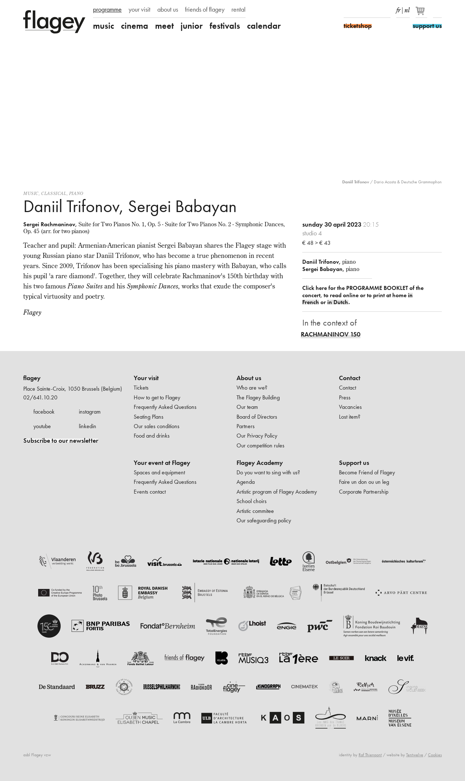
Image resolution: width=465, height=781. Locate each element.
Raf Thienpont (370, 755)
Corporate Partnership (363, 491)
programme (107, 9)
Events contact (150, 491)
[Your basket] (422, 14)
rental (238, 9)
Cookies (435, 755)
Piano (76, 193)
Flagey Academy (259, 462)
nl (407, 9)
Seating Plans (148, 417)
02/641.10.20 (40, 397)
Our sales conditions (156, 426)
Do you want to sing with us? (268, 472)
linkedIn (386, 10)
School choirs (251, 501)
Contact (349, 378)
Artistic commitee (255, 511)
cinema (134, 26)
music (103, 26)
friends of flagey (205, 9)
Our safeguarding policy (263, 520)
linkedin (87, 426)
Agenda (245, 482)
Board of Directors (256, 417)
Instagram (360, 10)
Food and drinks (152, 435)
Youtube (373, 10)
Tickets (141, 387)
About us (248, 378)
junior (192, 26)
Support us (354, 462)
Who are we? (251, 387)
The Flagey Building (258, 397)
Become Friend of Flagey (367, 472)
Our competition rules (260, 445)
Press (345, 397)
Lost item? (349, 417)
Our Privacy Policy (256, 435)
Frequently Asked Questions (165, 407)
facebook (43, 411)
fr (398, 9)
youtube (42, 426)
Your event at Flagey (162, 462)
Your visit (146, 378)
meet (164, 26)
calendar (264, 26)
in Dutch (337, 302)
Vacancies (350, 407)
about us (167, 9)
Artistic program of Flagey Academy (276, 491)
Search (437, 10)
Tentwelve (414, 755)
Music (31, 193)
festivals (225, 26)
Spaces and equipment (159, 472)
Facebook (348, 10)
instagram (90, 411)
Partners (245, 426)
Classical (53, 193)
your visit (139, 9)
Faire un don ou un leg (364, 482)
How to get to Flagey (157, 397)
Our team (247, 407)
